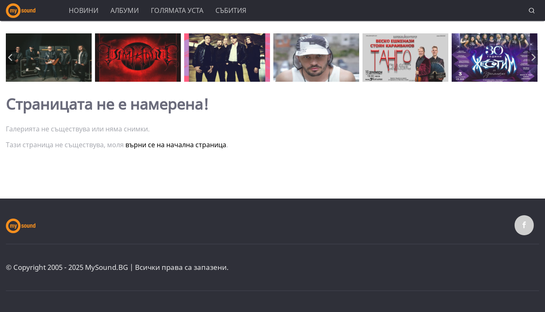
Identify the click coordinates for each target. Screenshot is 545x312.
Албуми (124, 10)
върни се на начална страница (175, 144)
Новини (83, 10)
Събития (230, 10)
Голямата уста (177, 10)
